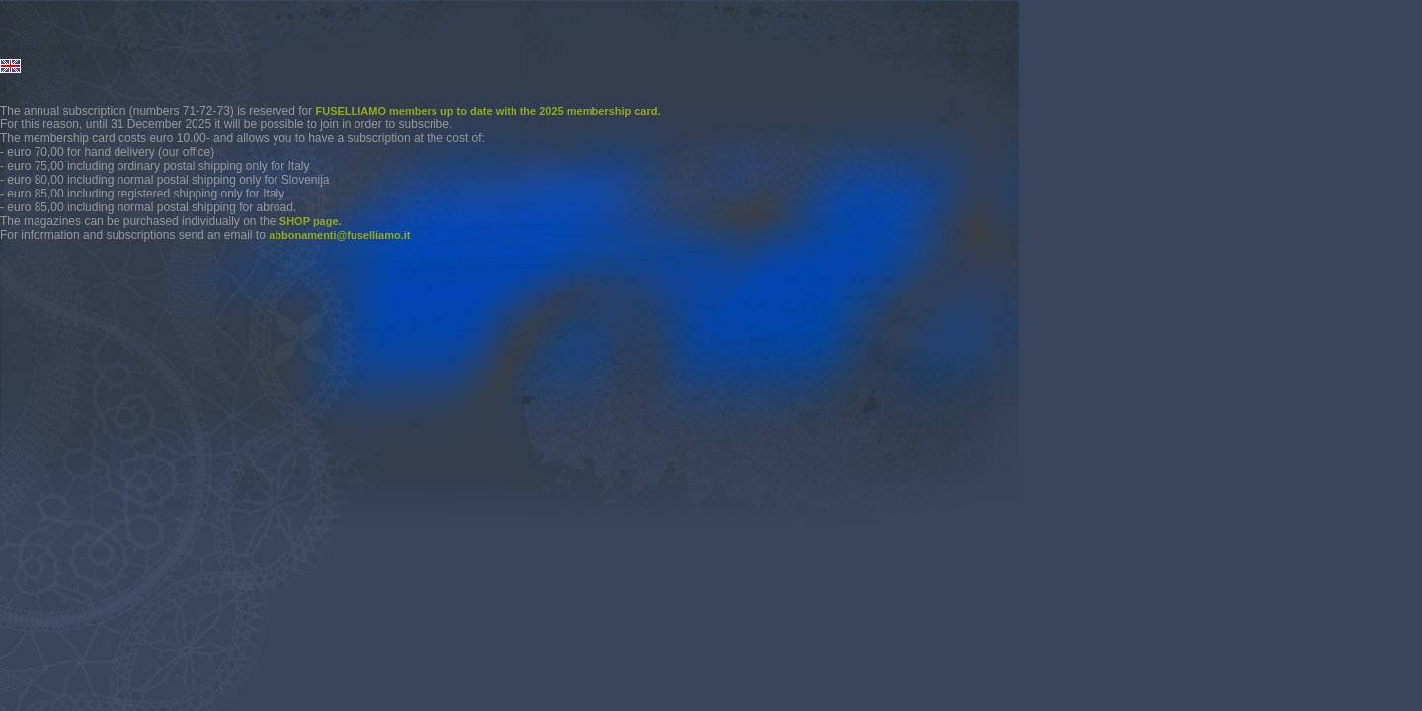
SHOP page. (310, 221)
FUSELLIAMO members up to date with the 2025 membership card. (488, 111)
